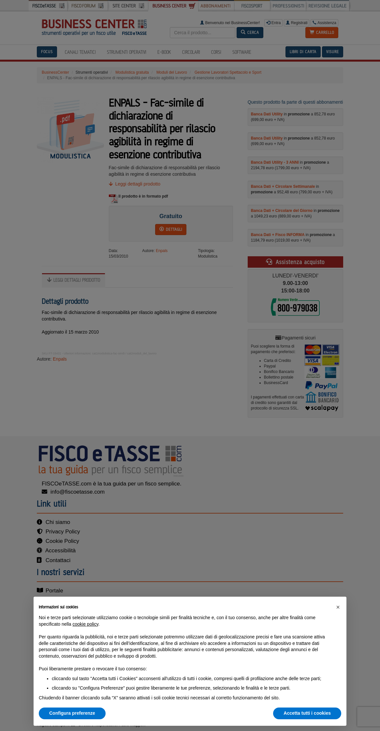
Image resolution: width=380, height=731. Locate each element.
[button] (338, 607)
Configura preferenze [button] (72, 713)
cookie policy (85, 624)
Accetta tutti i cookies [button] (307, 713)
